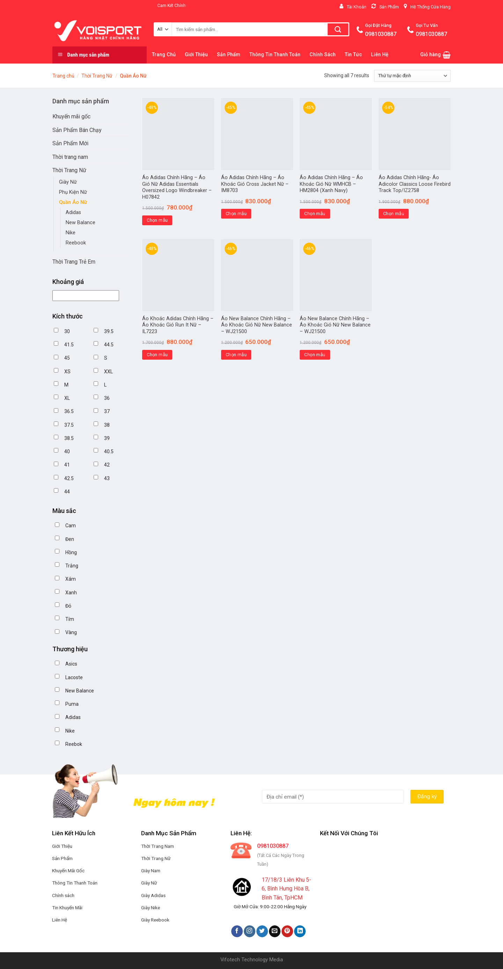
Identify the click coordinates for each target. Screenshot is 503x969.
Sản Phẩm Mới (70, 143)
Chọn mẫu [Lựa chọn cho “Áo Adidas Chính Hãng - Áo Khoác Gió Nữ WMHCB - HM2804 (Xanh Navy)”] (314, 213)
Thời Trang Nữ (96, 76)
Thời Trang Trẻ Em (73, 261)
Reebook (76, 243)
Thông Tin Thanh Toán (274, 55)
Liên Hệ (379, 55)
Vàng (71, 632)
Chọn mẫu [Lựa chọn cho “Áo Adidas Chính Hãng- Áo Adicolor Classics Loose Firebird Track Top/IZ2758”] (393, 213)
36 (107, 398)
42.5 (69, 478)
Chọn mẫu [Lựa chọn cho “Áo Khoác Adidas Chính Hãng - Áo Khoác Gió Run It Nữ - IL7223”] (157, 354)
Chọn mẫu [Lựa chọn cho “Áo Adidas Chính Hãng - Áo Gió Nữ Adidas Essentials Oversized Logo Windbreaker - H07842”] (157, 220)
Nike (70, 233)
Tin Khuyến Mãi (67, 907)
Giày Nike (150, 907)
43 (107, 478)
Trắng (71, 565)
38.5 (69, 438)
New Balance (80, 223)
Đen (69, 539)
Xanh (71, 592)
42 (107, 465)
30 (67, 331)
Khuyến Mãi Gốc (68, 870)
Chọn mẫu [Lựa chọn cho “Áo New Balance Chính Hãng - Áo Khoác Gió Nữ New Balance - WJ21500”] (236, 354)
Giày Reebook (155, 920)
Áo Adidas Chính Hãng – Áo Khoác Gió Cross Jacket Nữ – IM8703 (255, 184)
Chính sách (63, 895)
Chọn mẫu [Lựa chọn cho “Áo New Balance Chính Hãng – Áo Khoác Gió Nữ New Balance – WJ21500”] (314, 354)
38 (107, 425)
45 (67, 358)
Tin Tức (353, 55)
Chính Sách (322, 55)
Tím (69, 619)
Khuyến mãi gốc (71, 116)
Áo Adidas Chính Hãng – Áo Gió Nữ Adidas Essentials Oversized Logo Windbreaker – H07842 (177, 187)
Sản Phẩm (228, 55)
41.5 (69, 344)
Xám (70, 579)
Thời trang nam (70, 157)
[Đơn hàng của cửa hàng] (412, 76)
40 (67, 451)
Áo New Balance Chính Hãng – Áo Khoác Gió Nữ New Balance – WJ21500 (256, 325)
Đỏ (68, 606)
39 (107, 438)
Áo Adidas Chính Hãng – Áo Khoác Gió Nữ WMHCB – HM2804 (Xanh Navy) (331, 184)
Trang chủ (63, 76)
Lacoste (74, 677)
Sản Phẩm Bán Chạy (77, 130)
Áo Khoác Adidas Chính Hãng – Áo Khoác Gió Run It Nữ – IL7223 (177, 325)
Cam (70, 525)
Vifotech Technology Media (251, 960)
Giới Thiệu (196, 55)
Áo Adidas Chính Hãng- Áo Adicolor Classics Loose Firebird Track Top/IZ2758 (415, 184)
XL (67, 398)
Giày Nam (150, 870)
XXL (108, 371)
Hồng (71, 552)
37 (107, 411)
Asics (71, 664)
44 (67, 491)
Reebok (73, 744)
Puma (72, 704)
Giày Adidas (153, 895)
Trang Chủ (164, 55)
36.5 (69, 411)
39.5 (109, 331)
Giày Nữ (68, 182)
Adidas (73, 212)
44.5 (109, 344)
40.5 (109, 451)
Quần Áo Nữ (73, 202)
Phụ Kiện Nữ (73, 192)
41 (67, 465)
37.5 (69, 425)
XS (67, 371)
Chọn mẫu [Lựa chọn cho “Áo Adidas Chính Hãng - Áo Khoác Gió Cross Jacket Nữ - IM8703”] (236, 213)
